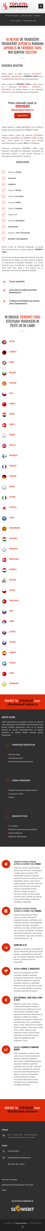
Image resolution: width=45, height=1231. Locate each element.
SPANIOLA (12, 652)
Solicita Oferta (22, 115)
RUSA (11, 610)
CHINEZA (12, 403)
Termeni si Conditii (9, 1179)
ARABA (11, 362)
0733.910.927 (26, 700)
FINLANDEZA (13, 455)
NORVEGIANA (13, 559)
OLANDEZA (13, 569)
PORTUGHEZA (14, 600)
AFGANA (12, 341)
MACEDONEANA (14, 527)
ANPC (4, 1190)
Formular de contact (16, 1164)
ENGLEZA (12, 445)
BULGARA (12, 372)
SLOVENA (12, 641)
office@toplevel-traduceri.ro (23, 704)
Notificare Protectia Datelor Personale (17, 1185)
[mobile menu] (40, 6)
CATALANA (12, 382)
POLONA (12, 590)
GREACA (12, 486)
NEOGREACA (13, 548)
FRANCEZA (12, 465)
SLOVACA (12, 631)
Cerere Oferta (27, 762)
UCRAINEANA (13, 683)
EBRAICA (12, 434)
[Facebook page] (22, 1227)
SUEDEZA (12, 662)
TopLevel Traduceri (21, 1223)
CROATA (12, 413)
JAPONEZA (12, 507)
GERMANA (12, 476)
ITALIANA (12, 496)
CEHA (11, 393)
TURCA (11, 673)
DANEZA (12, 424)
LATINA (11, 517)
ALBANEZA (12, 351)
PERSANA (12, 579)
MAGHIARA (13, 538)
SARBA (11, 621)
